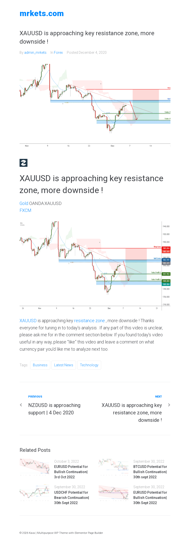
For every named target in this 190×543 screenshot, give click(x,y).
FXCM (25, 210)
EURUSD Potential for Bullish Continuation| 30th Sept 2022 (150, 497)
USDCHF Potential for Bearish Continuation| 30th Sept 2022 (71, 497)
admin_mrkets (35, 53)
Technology (89, 365)
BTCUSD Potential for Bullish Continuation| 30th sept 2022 (150, 472)
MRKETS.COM (42, 13)
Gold (24, 203)
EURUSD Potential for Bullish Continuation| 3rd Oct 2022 (71, 472)
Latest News (63, 365)
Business (40, 365)
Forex (58, 53)
